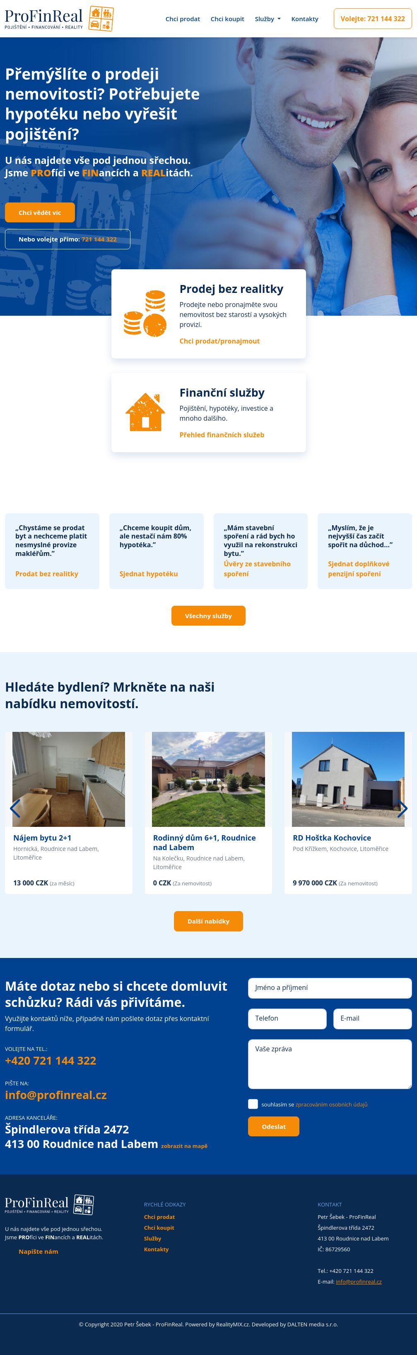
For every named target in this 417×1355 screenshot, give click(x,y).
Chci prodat (183, 19)
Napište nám (38, 1251)
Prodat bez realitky (46, 573)
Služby (152, 1238)
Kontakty (304, 19)
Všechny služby (208, 616)
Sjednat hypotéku (149, 573)
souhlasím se (314, 1104)
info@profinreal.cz (56, 1094)
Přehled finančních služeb (222, 434)
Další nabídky (208, 921)
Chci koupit (227, 19)
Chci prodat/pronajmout (220, 341)
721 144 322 (373, 19)
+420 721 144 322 (50, 1060)
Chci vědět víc (40, 212)
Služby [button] (265, 19)
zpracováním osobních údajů (332, 1104)
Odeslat (274, 1126)
